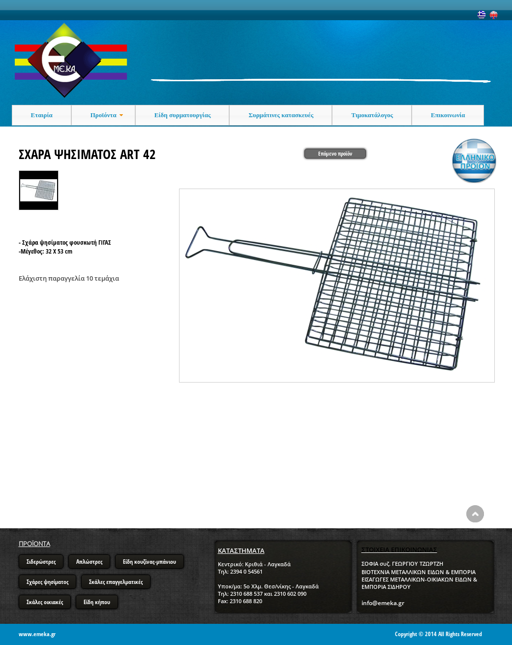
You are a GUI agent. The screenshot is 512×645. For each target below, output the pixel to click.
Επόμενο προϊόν (335, 153)
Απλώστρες (89, 561)
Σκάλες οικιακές (45, 602)
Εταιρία (42, 115)
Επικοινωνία (448, 115)
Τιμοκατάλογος (372, 115)
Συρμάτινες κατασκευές (280, 115)
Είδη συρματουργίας (182, 115)
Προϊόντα (107, 115)
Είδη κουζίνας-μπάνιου (149, 561)
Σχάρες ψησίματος (47, 582)
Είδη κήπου (97, 602)
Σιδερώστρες (41, 561)
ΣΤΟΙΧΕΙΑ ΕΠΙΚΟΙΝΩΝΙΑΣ (399, 549)
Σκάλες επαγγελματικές (116, 582)
